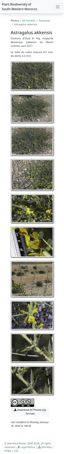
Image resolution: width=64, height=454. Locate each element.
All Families (28, 20)
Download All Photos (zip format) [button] (30, 411)
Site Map (47, 447)
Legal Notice (27, 447)
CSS (16, 451)
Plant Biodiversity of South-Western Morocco (19, 6)
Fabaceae (44, 20)
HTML (8, 451)
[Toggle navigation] (57, 7)
